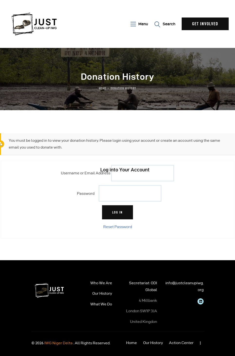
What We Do (101, 304)
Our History (102, 293)
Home (102, 88)
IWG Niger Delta (58, 343)
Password (85, 193)
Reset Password (117, 227)
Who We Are (101, 283)
